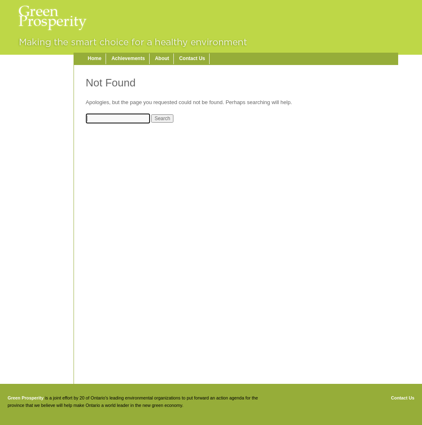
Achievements (128, 58)
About (162, 58)
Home (94, 58)
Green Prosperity (26, 397)
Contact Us (192, 58)
